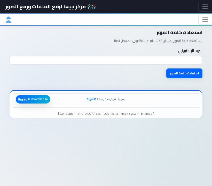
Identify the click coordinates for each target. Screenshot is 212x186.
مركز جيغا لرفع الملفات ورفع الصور (50, 6)
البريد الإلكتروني (190, 50)
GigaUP (91, 99)
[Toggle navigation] (205, 7)
